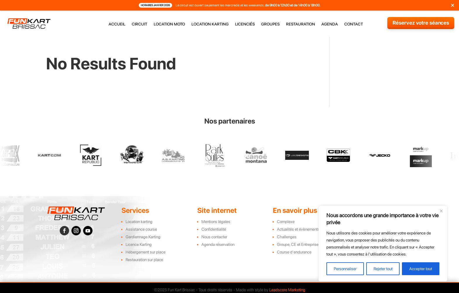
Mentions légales (215, 221)
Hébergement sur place (145, 252)
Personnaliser (345, 268)
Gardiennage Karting (143, 236)
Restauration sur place (144, 259)
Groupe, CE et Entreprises (299, 244)
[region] (382, 243)
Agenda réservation (217, 244)
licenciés (245, 24)
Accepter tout (420, 268)
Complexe (285, 221)
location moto (169, 24)
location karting (210, 24)
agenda (329, 24)
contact (353, 24)
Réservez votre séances (421, 23)
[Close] (441, 210)
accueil (117, 24)
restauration (300, 24)
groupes (270, 24)
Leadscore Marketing (287, 289)
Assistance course (141, 229)
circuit (139, 24)
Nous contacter (214, 236)
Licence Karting (139, 244)
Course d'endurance (294, 252)
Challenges (287, 236)
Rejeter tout (383, 268)
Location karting (139, 221)
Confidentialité (213, 229)
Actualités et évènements (298, 229)
